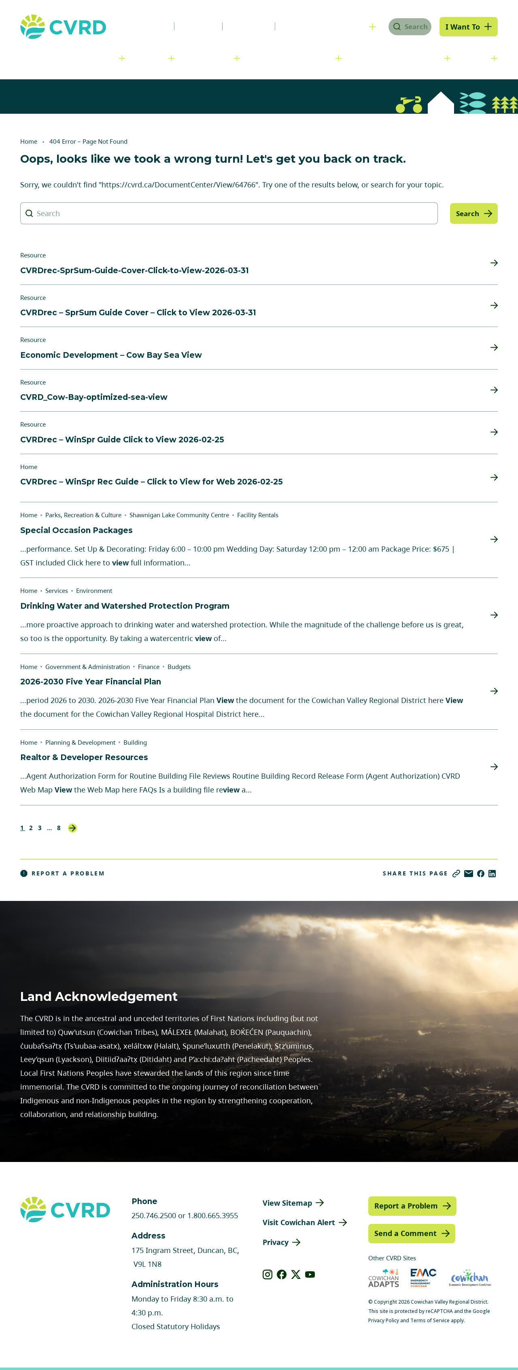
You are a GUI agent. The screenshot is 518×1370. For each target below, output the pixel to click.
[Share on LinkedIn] (492, 873)
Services (150, 58)
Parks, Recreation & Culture (397, 58)
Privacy (276, 1242)
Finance (148, 667)
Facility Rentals (257, 515)
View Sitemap (287, 1203)
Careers (192, 26)
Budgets (179, 667)
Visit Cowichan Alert (299, 1222)
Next (72, 828)
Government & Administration (67, 58)
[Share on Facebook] (480, 873)
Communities (208, 58)
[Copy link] (456, 873)
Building (135, 742)
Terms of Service (430, 1320)
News (147, 26)
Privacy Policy (383, 1320)
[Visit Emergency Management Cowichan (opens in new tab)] (423, 1278)
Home (28, 141)
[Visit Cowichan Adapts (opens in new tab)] (383, 1278)
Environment (94, 590)
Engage (475, 58)
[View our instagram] (268, 1274)
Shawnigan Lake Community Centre (179, 515)
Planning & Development (291, 58)
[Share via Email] (468, 873)
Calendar (242, 26)
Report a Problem (62, 873)
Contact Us (297, 26)
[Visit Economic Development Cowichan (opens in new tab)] (470, 1278)
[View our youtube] (310, 1274)
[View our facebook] (282, 1274)
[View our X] (296, 1274)
